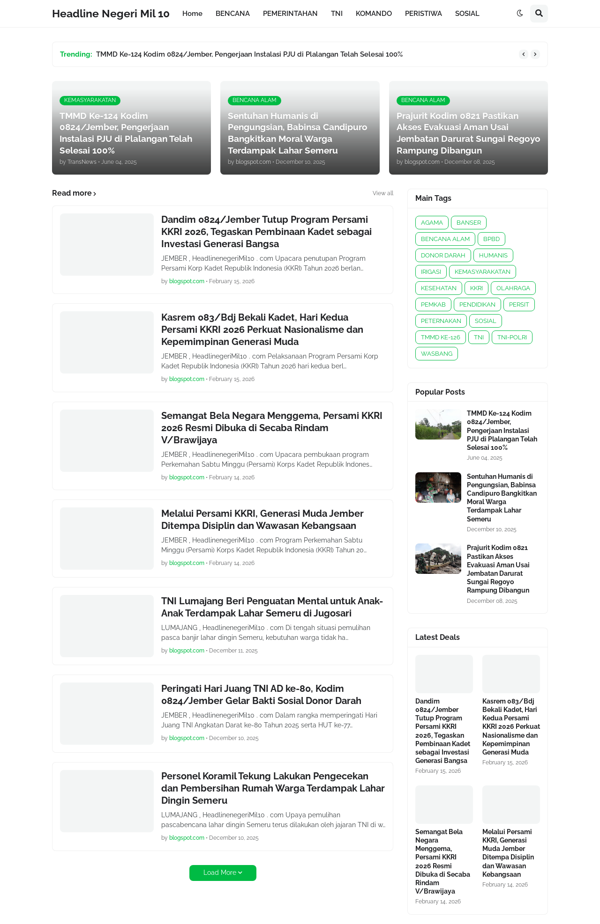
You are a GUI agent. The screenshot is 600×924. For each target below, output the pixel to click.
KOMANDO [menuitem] (374, 13)
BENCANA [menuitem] (233, 13)
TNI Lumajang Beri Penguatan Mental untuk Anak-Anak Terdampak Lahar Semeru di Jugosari (272, 607)
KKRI (476, 288)
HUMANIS (493, 255)
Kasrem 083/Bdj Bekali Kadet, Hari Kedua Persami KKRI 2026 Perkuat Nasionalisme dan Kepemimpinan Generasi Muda (262, 329)
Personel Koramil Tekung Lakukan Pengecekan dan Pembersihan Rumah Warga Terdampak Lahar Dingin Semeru (273, 788)
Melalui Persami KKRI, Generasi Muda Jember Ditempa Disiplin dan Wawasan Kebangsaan (262, 519)
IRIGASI (431, 271)
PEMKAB (433, 304)
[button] (520, 13)
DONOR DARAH (443, 255)
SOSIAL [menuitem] (467, 13)
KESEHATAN (439, 288)
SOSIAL (485, 320)
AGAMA (432, 222)
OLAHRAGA (513, 288)
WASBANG (436, 353)
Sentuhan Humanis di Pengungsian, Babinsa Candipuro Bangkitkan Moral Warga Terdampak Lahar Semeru (502, 498)
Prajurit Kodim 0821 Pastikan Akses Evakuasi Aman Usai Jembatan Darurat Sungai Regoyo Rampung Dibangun (498, 569)
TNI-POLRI (512, 337)
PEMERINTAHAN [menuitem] (290, 13)
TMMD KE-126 (440, 337)
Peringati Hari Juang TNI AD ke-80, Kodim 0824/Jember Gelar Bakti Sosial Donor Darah (261, 694)
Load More (219, 872)
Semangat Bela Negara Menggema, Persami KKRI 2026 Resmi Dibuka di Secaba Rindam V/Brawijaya (271, 428)
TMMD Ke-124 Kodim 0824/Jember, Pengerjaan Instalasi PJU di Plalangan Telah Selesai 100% (249, 54)
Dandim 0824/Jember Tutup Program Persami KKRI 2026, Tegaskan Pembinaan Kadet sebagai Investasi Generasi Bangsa (266, 231)
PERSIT (519, 304)
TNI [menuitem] (337, 13)
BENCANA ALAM (445, 238)
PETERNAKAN (441, 320)
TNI (479, 337)
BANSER (469, 222)
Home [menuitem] (192, 13)
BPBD (491, 238)
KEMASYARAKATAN (482, 271)
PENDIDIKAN (477, 304)
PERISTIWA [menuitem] (423, 13)
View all (383, 193)
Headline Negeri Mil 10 (111, 13)
